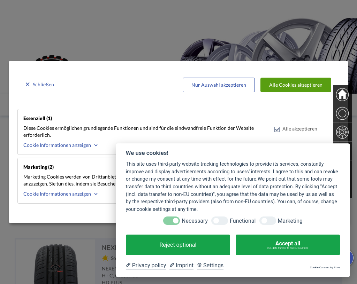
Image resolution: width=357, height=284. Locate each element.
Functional (243, 221)
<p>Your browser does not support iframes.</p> (178, 142)
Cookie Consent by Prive (325, 267)
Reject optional (177, 245)
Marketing (290, 221)
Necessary (195, 221)
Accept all (288, 245)
